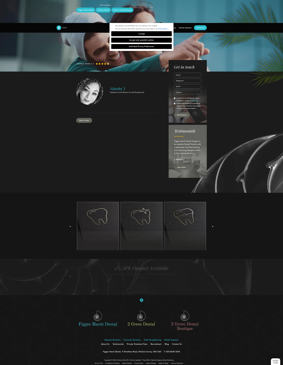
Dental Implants (185, 4)
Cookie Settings (151, 340)
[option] (188, 126)
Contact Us (200, 5)
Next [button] (212, 253)
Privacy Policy (193, 78)
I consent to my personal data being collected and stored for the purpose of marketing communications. (187, 82)
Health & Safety (163, 340)
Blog (167, 321)
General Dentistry (112, 316)
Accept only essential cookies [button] (141, 17)
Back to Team (84, 97)
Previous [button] (70, 253)
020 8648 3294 (173, 328)
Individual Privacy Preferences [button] (141, 23)
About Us (105, 321)
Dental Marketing (168, 337)
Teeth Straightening (152, 316)
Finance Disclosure (177, 340)
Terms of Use (99, 340)
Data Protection (127, 340)
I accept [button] (141, 10)
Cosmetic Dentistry (132, 316)
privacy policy (162, 6)
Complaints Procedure (113, 340)
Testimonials (118, 321)
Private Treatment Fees (137, 321)
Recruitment (156, 321)
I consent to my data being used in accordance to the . (186, 76)
